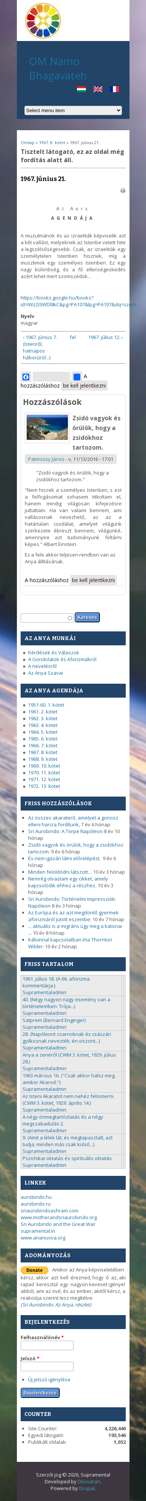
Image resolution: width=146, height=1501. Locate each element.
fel (72, 337)
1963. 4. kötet (42, 725)
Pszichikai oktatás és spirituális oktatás (67, 1158)
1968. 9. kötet (42, 759)
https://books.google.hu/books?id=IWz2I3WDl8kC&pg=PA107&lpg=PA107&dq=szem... (80, 301)
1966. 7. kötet (42, 745)
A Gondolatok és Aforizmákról (62, 659)
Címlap (28, 142)
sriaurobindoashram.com (49, 1210)
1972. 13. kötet (44, 786)
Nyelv (27, 316)
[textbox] (47, 618)
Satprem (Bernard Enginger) (54, 1020)
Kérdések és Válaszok (53, 652)
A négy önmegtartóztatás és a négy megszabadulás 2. (63, 1120)
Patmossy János (46, 459)
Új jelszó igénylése (49, 1379)
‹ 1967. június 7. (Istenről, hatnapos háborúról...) (40, 347)
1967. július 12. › (105, 337)
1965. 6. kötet (42, 738)
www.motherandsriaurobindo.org (59, 1217)
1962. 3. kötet (42, 718)
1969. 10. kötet (44, 765)
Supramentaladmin (44, 992)
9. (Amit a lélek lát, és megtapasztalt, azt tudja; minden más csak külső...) (68, 1141)
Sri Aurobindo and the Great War (58, 1224)
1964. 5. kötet (42, 731)
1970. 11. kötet (44, 772)
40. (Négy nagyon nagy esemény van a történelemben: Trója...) (66, 1003)
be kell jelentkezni (84, 385)
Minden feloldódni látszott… (60, 871)
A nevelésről (42, 666)
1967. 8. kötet (52, 142)
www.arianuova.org (43, 1237)
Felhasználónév (42, 1337)
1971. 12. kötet (44, 779)
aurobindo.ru (36, 1203)
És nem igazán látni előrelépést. (65, 858)
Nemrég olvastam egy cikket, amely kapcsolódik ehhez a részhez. (68, 882)
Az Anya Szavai (45, 672)
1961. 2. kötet (42, 711)
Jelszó (30, 1358)
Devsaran (89, 1481)
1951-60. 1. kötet (46, 704)
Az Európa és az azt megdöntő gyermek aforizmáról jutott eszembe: (73, 916)
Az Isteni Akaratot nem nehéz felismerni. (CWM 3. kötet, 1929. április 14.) (68, 1099)
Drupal (87, 1488)
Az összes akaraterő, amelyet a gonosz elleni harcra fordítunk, (73, 821)
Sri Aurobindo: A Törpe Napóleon (65, 831)
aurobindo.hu (36, 1197)
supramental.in (38, 1230)
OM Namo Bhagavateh (58, 68)
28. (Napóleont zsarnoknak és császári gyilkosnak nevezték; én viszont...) (67, 1037)
